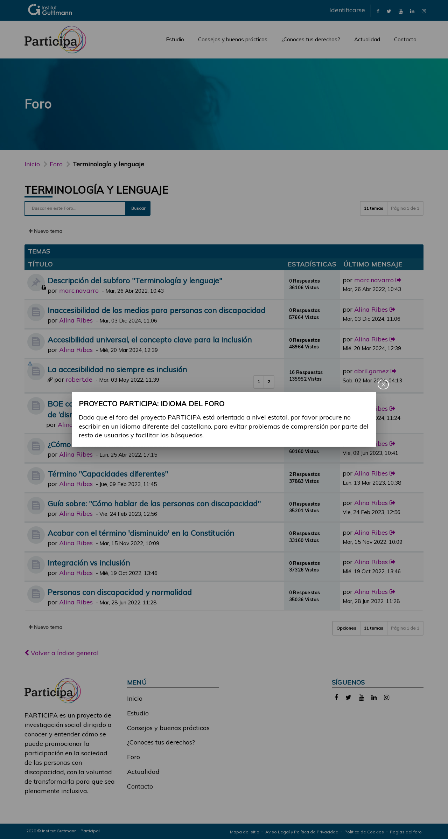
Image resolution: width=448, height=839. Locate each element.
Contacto (405, 39)
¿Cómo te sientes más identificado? (108, 444)
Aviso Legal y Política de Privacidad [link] (301, 831)
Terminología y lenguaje (96, 189)
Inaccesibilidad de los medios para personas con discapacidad (156, 310)
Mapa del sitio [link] (244, 831)
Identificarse (347, 10)
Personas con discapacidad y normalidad (120, 592)
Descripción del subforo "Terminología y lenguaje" (135, 280)
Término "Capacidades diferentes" (108, 473)
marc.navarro (79, 290)
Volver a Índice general (61, 653)
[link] (378, 11)
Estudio (175, 39)
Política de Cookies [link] (364, 831)
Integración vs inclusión (89, 562)
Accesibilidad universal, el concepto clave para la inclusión (150, 339)
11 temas (373, 208)
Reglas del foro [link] (406, 831)
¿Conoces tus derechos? (310, 39)
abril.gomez (371, 371)
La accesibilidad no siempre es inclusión (117, 369)
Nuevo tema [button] (45, 231)
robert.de (79, 379)
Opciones (346, 628)
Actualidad (367, 39)
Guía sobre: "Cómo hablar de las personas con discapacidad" (154, 503)
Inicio (32, 164)
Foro (133, 757)
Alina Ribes (76, 320)
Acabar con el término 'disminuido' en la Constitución (141, 533)
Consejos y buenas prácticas (232, 39)
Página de (405, 208)
